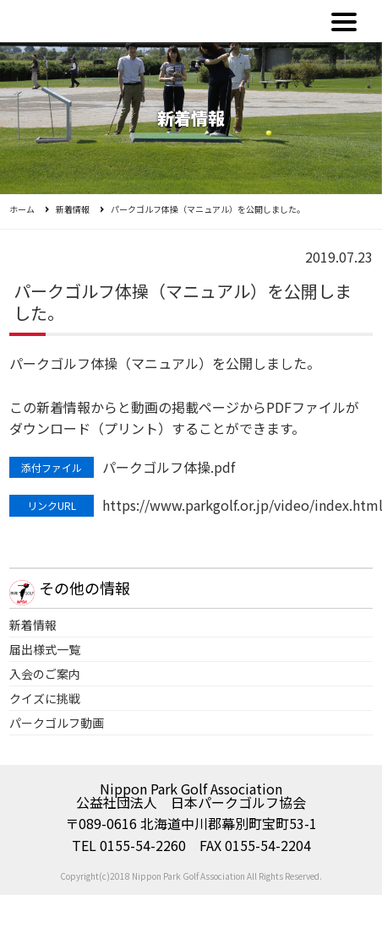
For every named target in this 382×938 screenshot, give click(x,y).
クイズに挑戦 (44, 698)
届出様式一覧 (44, 649)
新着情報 (73, 209)
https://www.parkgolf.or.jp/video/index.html (237, 505)
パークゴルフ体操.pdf (168, 467)
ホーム (22, 209)
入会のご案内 (44, 673)
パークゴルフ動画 (56, 722)
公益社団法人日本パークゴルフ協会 (95, 21)
